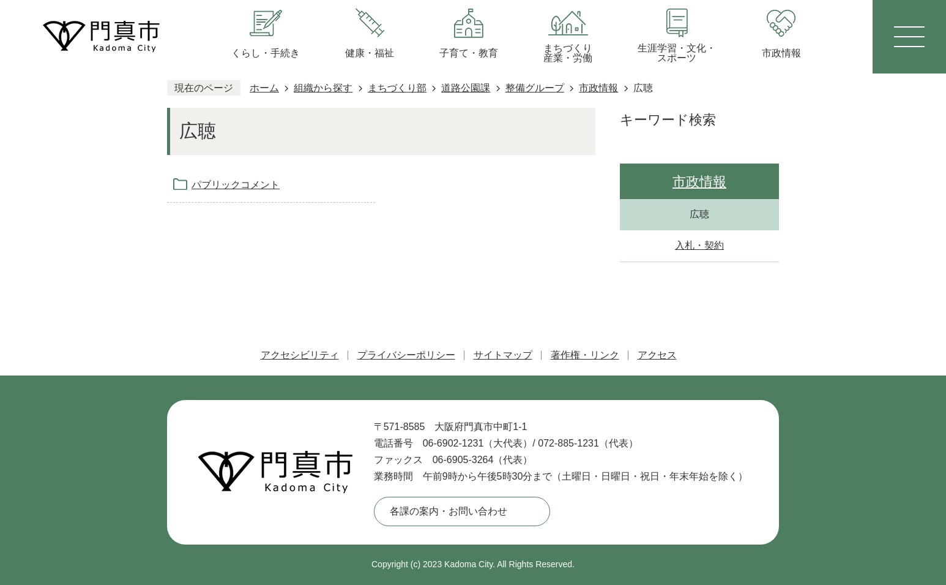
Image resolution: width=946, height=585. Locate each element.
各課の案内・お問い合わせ (448, 511)
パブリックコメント (236, 184)
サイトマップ (503, 355)
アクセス (657, 355)
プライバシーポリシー (406, 355)
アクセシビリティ (300, 355)
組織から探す (323, 88)
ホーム (264, 88)
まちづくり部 (397, 88)
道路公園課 (465, 88)
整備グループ (534, 88)
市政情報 (598, 88)
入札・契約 (699, 245)
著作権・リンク (585, 355)
